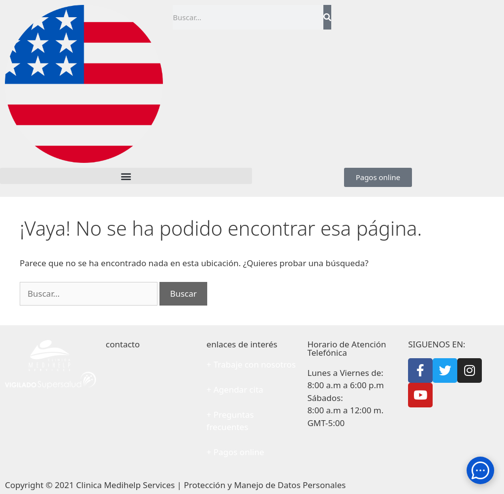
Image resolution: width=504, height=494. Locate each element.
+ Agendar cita (235, 389)
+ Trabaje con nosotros (251, 364)
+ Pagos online (235, 452)
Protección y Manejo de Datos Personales (265, 485)
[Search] (327, 17)
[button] (126, 176)
